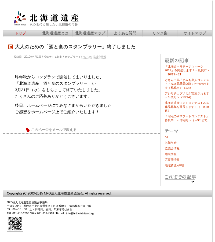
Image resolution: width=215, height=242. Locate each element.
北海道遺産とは (55, 33)
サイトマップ (195, 33)
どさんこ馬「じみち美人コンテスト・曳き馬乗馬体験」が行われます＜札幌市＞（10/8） (187, 83)
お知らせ (86, 56)
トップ (20, 33)
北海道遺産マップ (90, 33)
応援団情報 (172, 159)
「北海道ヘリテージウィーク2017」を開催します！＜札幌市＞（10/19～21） (187, 70)
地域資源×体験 (174, 165)
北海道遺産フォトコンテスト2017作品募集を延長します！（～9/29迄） (187, 106)
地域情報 (171, 154)
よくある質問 (125, 33)
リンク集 (159, 33)
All (166, 136)
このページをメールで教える (53, 130)
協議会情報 (99, 56)
